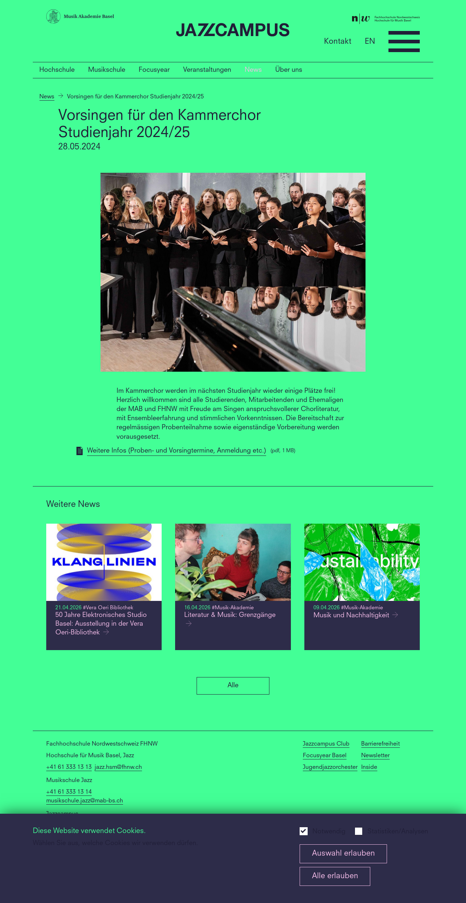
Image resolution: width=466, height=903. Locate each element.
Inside (369, 767)
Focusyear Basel (325, 756)
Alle (233, 685)
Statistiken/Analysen (397, 832)
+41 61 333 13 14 (69, 792)
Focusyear (154, 70)
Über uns (288, 70)
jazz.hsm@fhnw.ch (118, 767)
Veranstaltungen (207, 70)
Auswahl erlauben (343, 853)
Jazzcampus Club (326, 744)
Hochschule (57, 70)
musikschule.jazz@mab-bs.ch (84, 801)
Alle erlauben (335, 876)
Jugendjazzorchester (330, 767)
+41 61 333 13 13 (69, 767)
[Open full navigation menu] (404, 41)
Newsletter (375, 756)
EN (370, 41)
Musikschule (106, 70)
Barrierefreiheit (380, 744)
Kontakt (337, 41)
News (253, 70)
